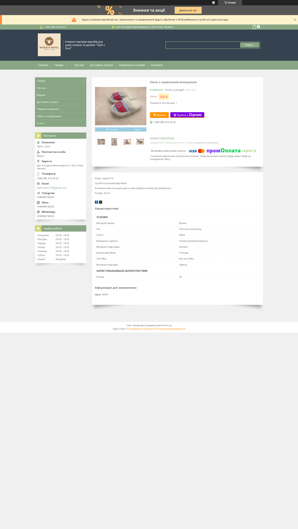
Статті (40, 123)
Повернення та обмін (132, 65)
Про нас (79, 65)
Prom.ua (167, 325)
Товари (58, 65)
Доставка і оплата (101, 65)
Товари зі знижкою (48, 109)
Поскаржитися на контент (141, 329)
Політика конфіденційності (170, 329)
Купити (161, 115)
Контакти (157, 65)
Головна (43, 65)
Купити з (189, 115)
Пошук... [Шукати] (249, 44)
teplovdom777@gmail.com (52, 187)
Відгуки (41, 95)
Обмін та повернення (49, 116)
